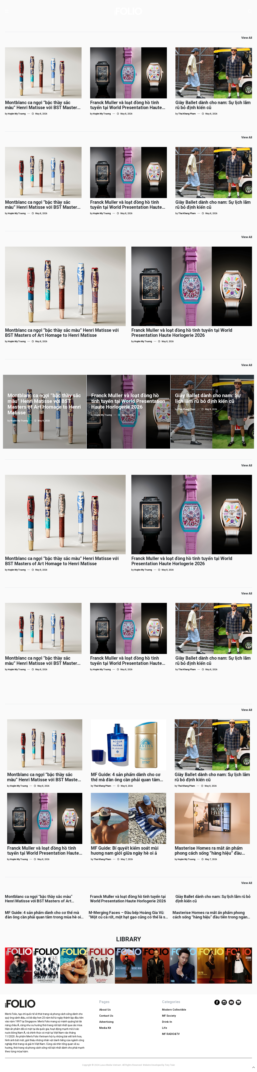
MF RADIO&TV (171, 1034)
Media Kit (105, 1027)
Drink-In (167, 1021)
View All (246, 37)
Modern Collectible (174, 1009)
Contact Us (106, 1015)
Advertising (106, 1021)
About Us (105, 1009)
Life (164, 1027)
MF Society (169, 1015)
